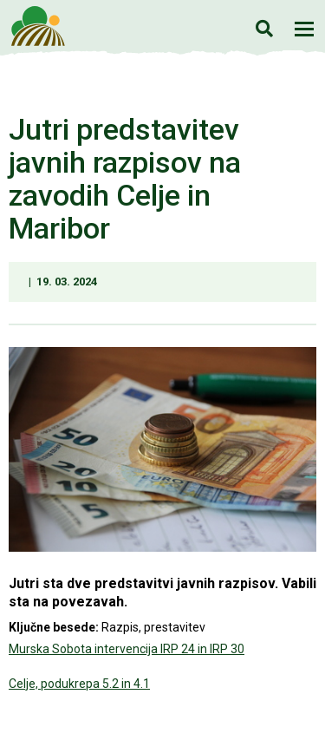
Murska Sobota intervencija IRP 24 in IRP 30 (126, 649)
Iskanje (263, 28)
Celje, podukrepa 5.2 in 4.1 (79, 684)
